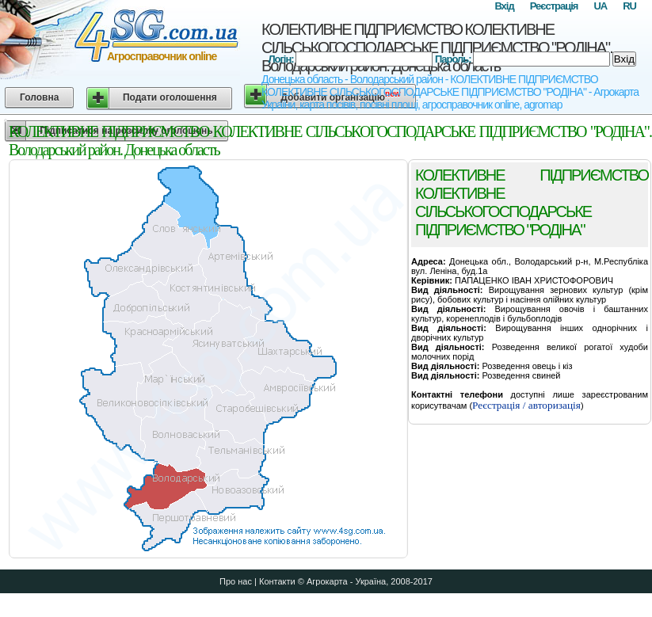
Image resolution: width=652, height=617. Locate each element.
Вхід (503, 6)
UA (600, 6)
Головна (39, 97)
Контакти (277, 581)
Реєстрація (554, 6)
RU (629, 6)
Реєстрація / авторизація (526, 405)
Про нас (235, 581)
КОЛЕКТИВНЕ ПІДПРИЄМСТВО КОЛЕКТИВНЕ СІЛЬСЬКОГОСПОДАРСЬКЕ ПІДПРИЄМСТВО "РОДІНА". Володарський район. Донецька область (436, 47)
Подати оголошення (170, 97)
